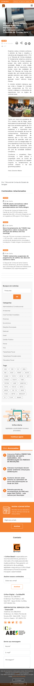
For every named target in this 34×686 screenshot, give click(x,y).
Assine (22, 1)
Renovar (16, 1)
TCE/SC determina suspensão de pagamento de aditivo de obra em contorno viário (16, 257)
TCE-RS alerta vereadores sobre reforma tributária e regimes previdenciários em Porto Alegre (16, 205)
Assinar (17, 526)
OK (17, 297)
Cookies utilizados (18, 683)
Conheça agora (17, 437)
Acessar (28, 1)
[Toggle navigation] (30, 5)
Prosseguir (18, 680)
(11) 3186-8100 (5, 1)
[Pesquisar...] (17, 290)
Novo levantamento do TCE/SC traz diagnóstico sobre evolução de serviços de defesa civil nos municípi (16, 230)
